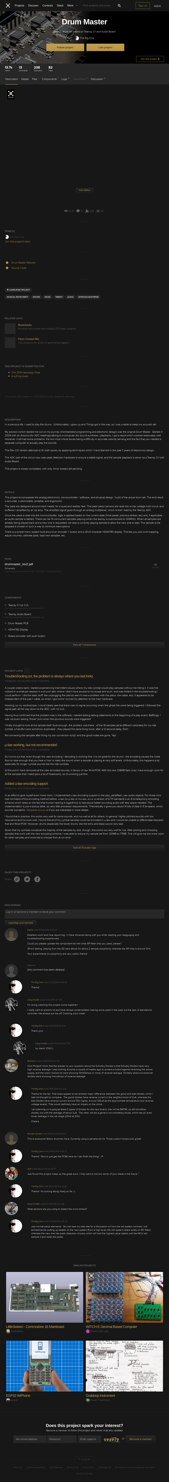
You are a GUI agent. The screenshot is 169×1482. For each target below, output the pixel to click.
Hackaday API (105, 1467)
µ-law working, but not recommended (32, 745)
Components (50, 79)
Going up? (84, 1460)
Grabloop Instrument (101, 1395)
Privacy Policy (88, 1467)
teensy (59, 297)
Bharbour (31, 1061)
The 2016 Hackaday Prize (10, 94)
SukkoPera (14, 1331)
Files (35, 79)
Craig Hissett (33, 1000)
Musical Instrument (17, 297)
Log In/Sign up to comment (20, 923)
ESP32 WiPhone (18, 1395)
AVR (29, 1169)
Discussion (98, 79)
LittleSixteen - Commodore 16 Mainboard (36, 1327)
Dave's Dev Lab (97, 1331)
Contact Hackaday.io (35, 1467)
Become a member (57, 1430)
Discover (33, 5)
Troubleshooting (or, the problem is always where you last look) (50, 676)
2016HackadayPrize (88, 297)
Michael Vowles (34, 1134)
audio (70, 297)
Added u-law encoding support (27, 784)
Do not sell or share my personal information (135, 1467)
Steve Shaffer (33, 1204)
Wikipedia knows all (37, 810)
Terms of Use (72, 1467)
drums (36, 297)
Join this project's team (17, 241)
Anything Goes (19, 376)
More (73, 6)
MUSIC (48, 297)
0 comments (43, 681)
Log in (157, 5)
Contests (47, 5)
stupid (12, 1400)
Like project (105, 47)
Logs (65, 79)
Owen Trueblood (98, 1400)
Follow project (65, 47)
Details (25, 79)
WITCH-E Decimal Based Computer (112, 1327)
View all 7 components (84, 644)
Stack (60, 5)
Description (11, 79)
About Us (18, 1467)
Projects (19, 5)
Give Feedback (56, 1467)
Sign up (142, 5)
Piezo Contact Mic (28, 339)
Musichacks (25, 325)
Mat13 (30, 930)
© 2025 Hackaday (84, 1474)
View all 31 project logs (84, 847)
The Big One (84, 38)
